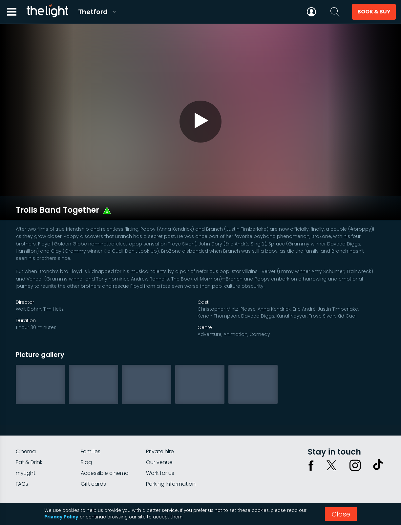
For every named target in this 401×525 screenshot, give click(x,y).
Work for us (160, 446)
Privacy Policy (61, 517)
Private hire (160, 425)
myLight (25, 446)
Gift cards (93, 457)
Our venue (159, 435)
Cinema (26, 425)
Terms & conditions (362, 481)
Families (90, 425)
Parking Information (171, 457)
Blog (86, 435)
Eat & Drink (29, 435)
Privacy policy (319, 481)
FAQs (22, 457)
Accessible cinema (105, 446)
